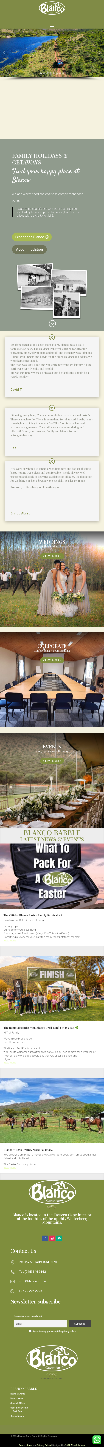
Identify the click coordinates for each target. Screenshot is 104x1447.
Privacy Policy (44, 1445)
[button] (4, 52)
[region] (52, 55)
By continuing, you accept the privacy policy (54, 1331)
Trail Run (17, 1411)
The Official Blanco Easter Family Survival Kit (33, 915)
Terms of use (25, 1445)
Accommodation (29, 249)
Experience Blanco (29, 237)
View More (52, 556)
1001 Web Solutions (75, 1445)
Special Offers (17, 1403)
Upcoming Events (19, 1408)
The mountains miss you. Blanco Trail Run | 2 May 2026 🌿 (41, 1027)
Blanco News (16, 1398)
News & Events (17, 1394)
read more (10, 940)
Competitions (17, 1416)
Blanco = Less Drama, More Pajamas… (28, 1149)
